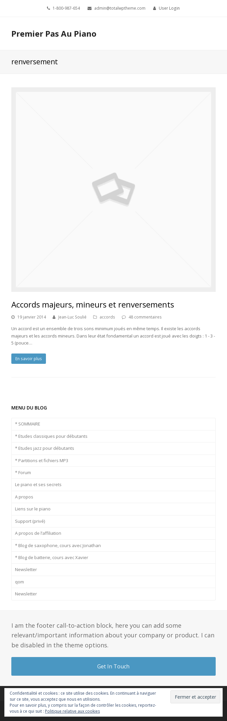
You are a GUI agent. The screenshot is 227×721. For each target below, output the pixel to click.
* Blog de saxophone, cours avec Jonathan (58, 545)
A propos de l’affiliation (38, 533)
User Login (169, 8)
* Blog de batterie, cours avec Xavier (51, 557)
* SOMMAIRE (27, 424)
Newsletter (26, 569)
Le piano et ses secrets (38, 484)
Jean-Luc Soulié (72, 317)
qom (19, 582)
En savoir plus (28, 358)
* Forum (23, 472)
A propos (24, 497)
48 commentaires (145, 317)
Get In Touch (113, 666)
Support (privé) (30, 521)
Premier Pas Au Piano (54, 33)
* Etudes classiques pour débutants (51, 436)
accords (107, 317)
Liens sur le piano (33, 509)
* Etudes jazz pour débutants (44, 448)
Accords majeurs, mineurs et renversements (92, 304)
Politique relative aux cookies (72, 711)
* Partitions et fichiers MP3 (41, 460)
